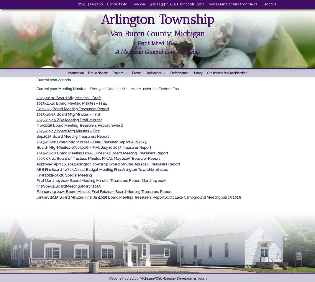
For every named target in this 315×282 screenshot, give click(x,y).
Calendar (139, 4)
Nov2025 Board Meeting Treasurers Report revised (79, 125)
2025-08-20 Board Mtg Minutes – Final (68, 142)
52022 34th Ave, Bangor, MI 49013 (177, 4)
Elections (269, 4)
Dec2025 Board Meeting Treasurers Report (72, 109)
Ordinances (156, 73)
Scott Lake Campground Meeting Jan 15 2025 (202, 197)
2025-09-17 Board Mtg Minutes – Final (68, 131)
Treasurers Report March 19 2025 (138, 180)
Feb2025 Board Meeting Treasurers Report (136, 192)
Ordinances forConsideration (227, 73)
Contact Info (117, 4)
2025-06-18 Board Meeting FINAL (65, 153)
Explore (120, 73)
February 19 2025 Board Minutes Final (67, 192)
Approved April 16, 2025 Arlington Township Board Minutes (85, 164)
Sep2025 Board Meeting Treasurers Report (72, 136)
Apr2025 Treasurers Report (157, 164)
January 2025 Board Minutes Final (64, 197)
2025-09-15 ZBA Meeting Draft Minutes (69, 120)
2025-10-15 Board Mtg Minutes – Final (68, 114)
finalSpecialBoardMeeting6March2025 (68, 186)
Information (76, 73)
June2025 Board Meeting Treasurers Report (131, 153)
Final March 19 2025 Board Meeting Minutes (72, 180)
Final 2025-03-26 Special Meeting (64, 175)
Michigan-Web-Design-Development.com (173, 278)
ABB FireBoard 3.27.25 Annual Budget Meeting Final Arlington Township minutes (102, 169)
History (198, 73)
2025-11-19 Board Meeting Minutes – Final (71, 103)
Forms (136, 73)
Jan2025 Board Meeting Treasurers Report (128, 197)
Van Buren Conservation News (233, 4)
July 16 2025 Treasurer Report (126, 147)
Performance (179, 73)
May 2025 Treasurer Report (137, 158)
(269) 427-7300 (90, 4)
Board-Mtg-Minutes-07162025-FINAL (68, 147)
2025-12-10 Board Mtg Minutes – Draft (68, 98)
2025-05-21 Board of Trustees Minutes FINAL (74, 158)
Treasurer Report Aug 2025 (124, 142)
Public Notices (98, 73)
